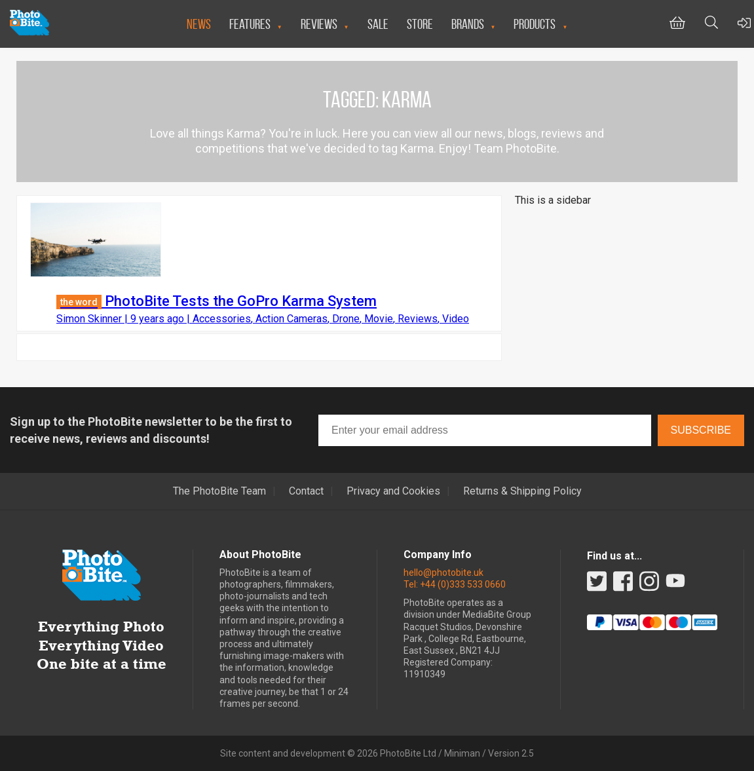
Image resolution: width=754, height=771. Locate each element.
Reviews (319, 23)
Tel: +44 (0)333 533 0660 (455, 584)
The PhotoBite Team (219, 491)
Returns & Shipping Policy (522, 491)
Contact (306, 491)
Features (250, 23)
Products (535, 23)
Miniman (462, 753)
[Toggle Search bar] (711, 24)
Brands (467, 23)
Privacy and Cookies (393, 491)
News (199, 23)
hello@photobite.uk (443, 572)
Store (420, 23)
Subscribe (701, 430)
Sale (378, 23)
